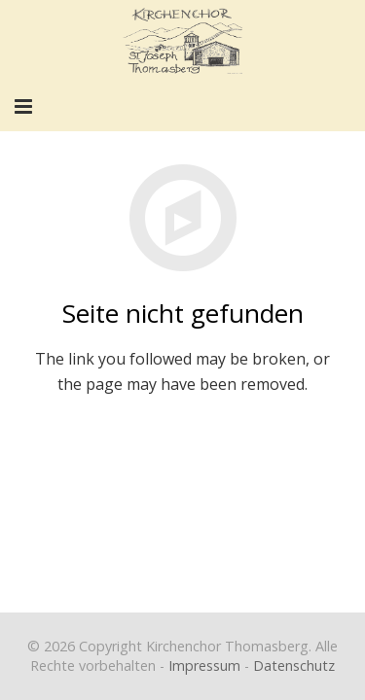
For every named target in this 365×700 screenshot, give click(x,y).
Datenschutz (294, 665)
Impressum (204, 665)
